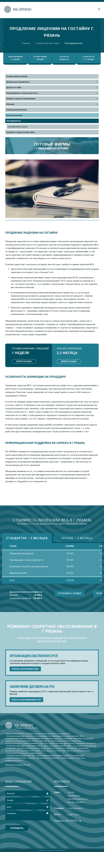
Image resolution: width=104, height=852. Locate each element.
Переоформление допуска (17, 127)
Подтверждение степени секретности (22, 93)
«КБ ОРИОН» (61, 850)
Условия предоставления (16, 76)
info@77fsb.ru (73, 815)
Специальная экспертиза (16, 110)
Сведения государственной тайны (20, 132)
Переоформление (13, 121)
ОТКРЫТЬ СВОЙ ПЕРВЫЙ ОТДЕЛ (25, 669)
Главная (26, 43)
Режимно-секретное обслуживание (20, 99)
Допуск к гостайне (13, 87)
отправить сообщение (16, 829)
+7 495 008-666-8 (75, 808)
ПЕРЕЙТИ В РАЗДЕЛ (24, 361)
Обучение (10, 104)
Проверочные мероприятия (17, 82)
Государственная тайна (47, 43)
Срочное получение (14, 115)
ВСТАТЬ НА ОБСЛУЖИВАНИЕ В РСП (26, 700)
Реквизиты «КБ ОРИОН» (67, 820)
